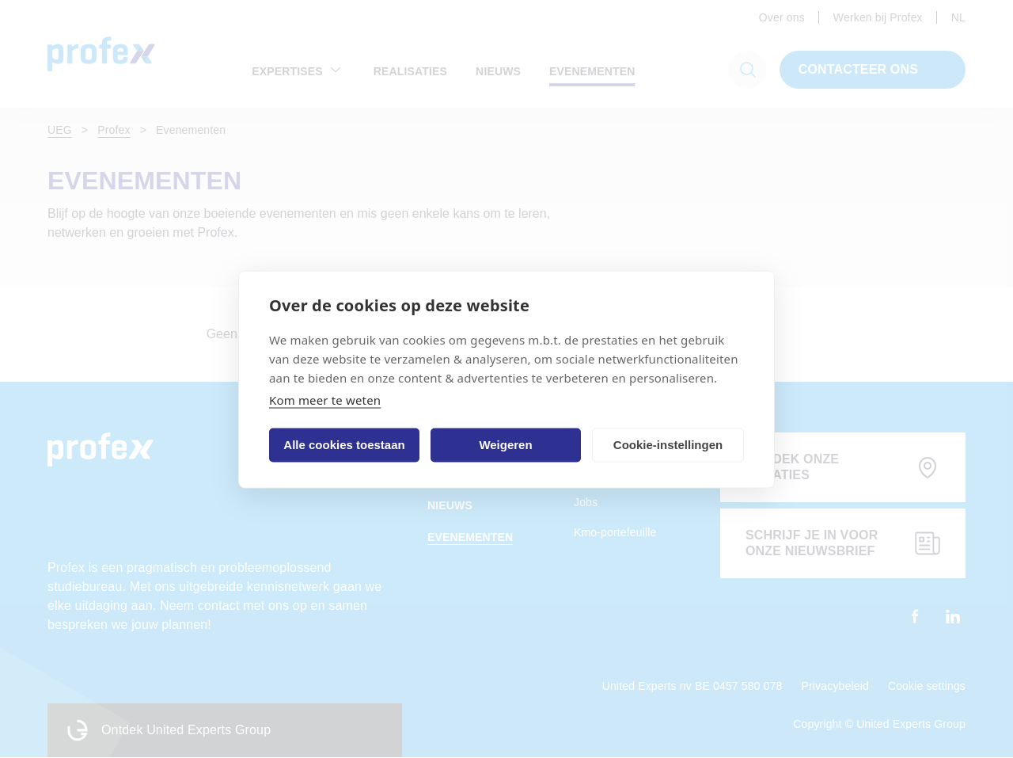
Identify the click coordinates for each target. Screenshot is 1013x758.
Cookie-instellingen (668, 444)
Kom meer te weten (325, 399)
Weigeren (505, 444)
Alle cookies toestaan (343, 444)
